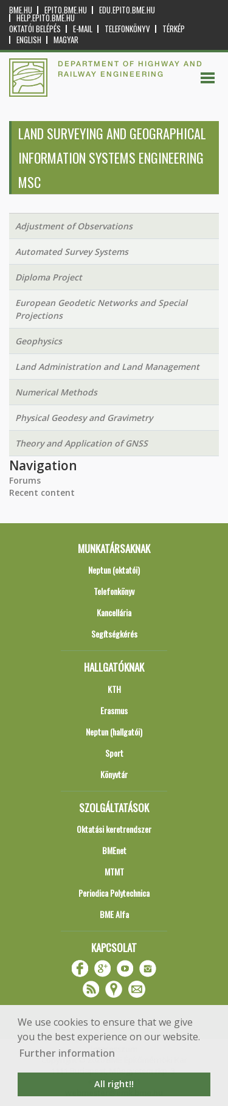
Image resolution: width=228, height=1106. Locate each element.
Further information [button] (67, 1053)
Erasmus (114, 710)
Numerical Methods (56, 392)
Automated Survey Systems (71, 251)
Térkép (173, 29)
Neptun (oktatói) (114, 569)
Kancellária (114, 612)
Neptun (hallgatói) (114, 731)
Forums (25, 480)
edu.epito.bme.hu (127, 10)
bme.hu (20, 10)
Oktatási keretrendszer (114, 829)
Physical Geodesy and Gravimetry (84, 417)
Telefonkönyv (127, 29)
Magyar (66, 40)
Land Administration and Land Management (107, 366)
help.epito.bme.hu (45, 18)
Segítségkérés (114, 633)
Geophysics (38, 341)
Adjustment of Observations (74, 226)
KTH (114, 689)
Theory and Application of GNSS (81, 443)
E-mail (82, 29)
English (28, 40)
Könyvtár (114, 774)
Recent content (42, 492)
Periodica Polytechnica (114, 892)
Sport (114, 752)
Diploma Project (48, 277)
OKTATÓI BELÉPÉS (35, 29)
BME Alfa (114, 914)
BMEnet (114, 850)
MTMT (114, 871)
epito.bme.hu (65, 10)
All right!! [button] (114, 1084)
